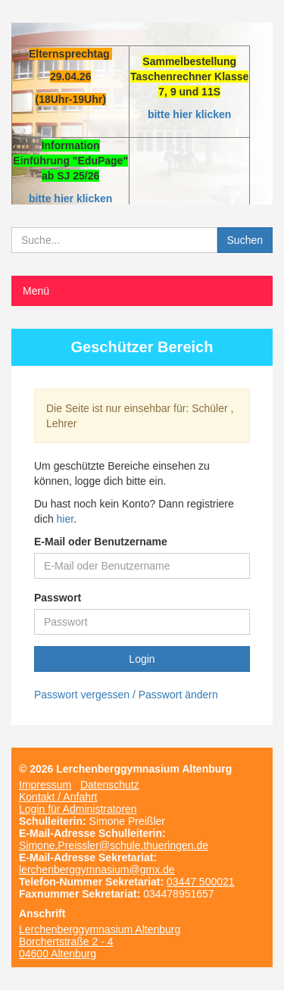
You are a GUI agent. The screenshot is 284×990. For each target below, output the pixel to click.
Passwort (57, 598)
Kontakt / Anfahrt (58, 797)
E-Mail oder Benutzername (100, 542)
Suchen (245, 240)
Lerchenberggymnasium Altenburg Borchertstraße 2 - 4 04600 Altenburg (99, 941)
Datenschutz (109, 785)
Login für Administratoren (78, 809)
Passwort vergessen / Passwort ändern (126, 695)
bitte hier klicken (189, 114)
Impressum (45, 785)
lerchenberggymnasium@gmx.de (97, 870)
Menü (36, 291)
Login (141, 659)
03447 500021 (201, 882)
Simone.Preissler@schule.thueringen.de (113, 845)
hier (65, 519)
